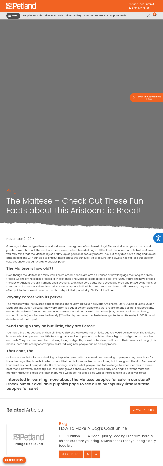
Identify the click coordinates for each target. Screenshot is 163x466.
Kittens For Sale (54, 15)
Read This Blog (71, 454)
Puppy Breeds (118, 15)
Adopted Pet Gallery (96, 15)
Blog (11, 190)
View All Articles (143, 410)
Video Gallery (73, 15)
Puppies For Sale (32, 15)
